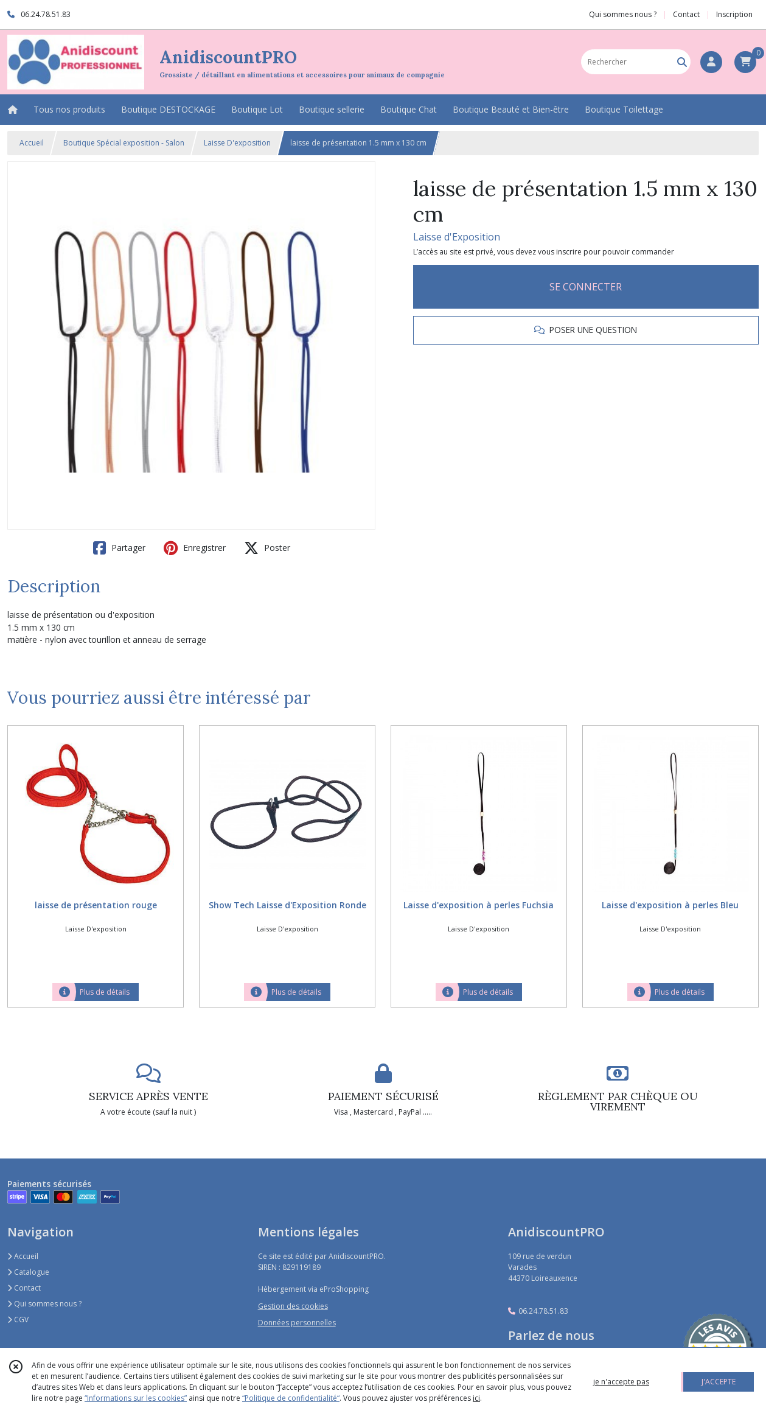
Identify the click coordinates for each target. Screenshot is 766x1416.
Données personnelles (297, 1322)
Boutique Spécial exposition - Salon (123, 143)
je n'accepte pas (621, 1381)
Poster (267, 548)
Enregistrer (195, 548)
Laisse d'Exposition (456, 237)
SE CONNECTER (585, 286)
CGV (18, 1319)
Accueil (31, 143)
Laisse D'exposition (237, 143)
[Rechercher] (682, 62)
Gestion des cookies (293, 1306)
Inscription (734, 14)
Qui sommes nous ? (44, 1304)
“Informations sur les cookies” (136, 1398)
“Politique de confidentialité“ (290, 1398)
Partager (119, 548)
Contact (686, 14)
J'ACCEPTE (719, 1381)
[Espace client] (711, 62)
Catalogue (28, 1272)
